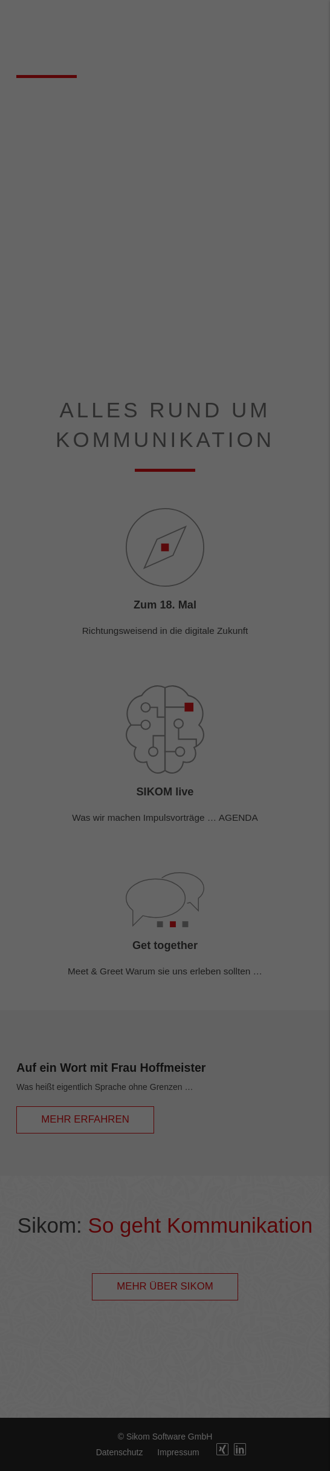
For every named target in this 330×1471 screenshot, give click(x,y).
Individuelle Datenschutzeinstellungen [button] (165, 313)
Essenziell (36, 198)
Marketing (150, 198)
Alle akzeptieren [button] (165, 241)
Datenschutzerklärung (104, 158)
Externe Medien (275, 198)
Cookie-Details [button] (165, 338)
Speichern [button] (165, 277)
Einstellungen (34, 170)
